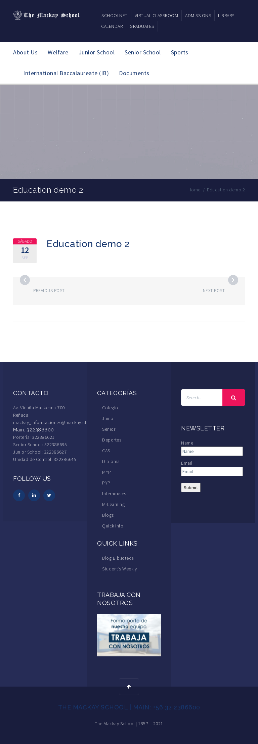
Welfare (58, 52)
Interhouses (114, 494)
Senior (108, 429)
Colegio (110, 408)
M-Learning (113, 504)
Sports (179, 52)
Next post (214, 290)
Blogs (108, 515)
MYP (106, 472)
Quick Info (112, 526)
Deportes (111, 440)
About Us (25, 52)
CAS (106, 451)
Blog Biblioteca (118, 558)
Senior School (143, 52)
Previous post (49, 290)
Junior (108, 418)
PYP (106, 483)
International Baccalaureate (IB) (66, 73)
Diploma (111, 461)
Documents (134, 73)
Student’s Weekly (119, 569)
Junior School (97, 52)
